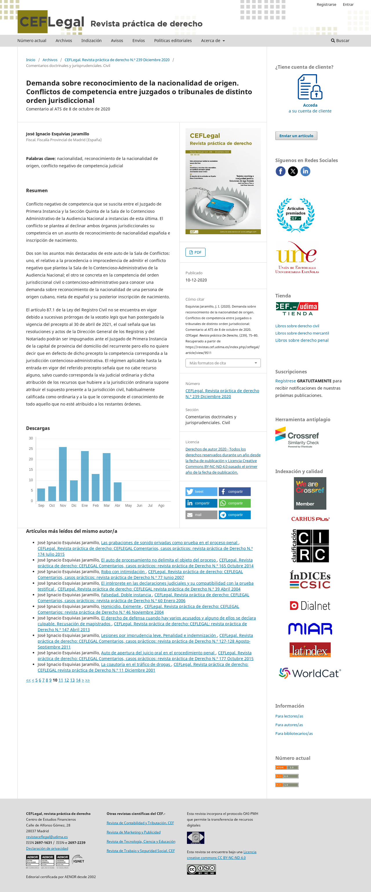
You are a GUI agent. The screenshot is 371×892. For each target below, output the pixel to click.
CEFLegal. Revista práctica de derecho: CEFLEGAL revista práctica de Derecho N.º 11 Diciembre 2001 (143, 667)
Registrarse (326, 4)
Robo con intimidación (123, 571)
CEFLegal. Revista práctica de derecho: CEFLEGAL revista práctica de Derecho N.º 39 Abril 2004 (149, 589)
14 (78, 680)
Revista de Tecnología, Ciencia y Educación (141, 841)
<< (28, 680)
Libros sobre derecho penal (302, 340)
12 (66, 680)
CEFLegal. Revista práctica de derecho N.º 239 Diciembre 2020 (117, 59)
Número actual (31, 40)
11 (61, 680)
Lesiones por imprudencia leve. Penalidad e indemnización (159, 635)
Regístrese (285, 381)
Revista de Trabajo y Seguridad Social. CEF (141, 850)
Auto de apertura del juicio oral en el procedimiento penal (158, 652)
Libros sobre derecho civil (297, 325)
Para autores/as (289, 724)
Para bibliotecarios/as (294, 733)
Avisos (117, 40)
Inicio (30, 59)
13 (72, 680)
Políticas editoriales (173, 40)
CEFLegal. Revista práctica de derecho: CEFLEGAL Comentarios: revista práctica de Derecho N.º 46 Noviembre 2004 (138, 609)
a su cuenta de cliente (310, 105)
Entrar (348, 4)
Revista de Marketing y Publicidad (134, 832)
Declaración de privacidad (47, 848)
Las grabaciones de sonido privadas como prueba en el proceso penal (170, 542)
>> (87, 680)
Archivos (64, 40)
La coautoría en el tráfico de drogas (136, 664)
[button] (201, 491)
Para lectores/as (289, 716)
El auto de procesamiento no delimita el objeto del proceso (159, 560)
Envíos (138, 40)
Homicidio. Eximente (121, 606)
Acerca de (211, 40)
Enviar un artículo (296, 135)
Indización (91, 40)
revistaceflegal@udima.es (47, 836)
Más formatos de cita (208, 363)
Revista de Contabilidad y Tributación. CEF (140, 822)
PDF (197, 252)
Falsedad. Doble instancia (126, 594)
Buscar (340, 40)
